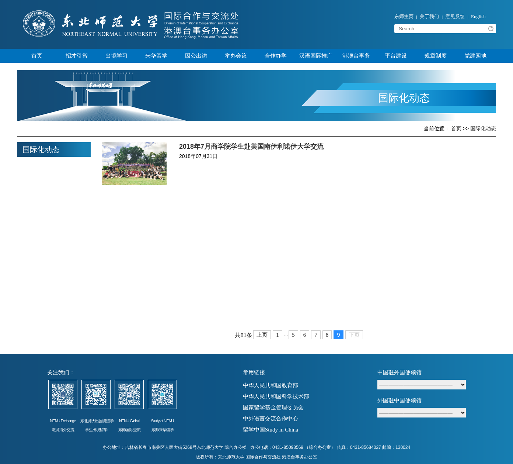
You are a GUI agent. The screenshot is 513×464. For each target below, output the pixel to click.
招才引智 (77, 56)
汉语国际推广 (315, 56)
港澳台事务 (356, 56)
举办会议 (236, 56)
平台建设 (396, 56)
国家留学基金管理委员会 (273, 407)
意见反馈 (455, 16)
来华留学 (156, 56)
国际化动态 (483, 128)
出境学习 (116, 56)
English (478, 16)
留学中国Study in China (270, 430)
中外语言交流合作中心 (270, 419)
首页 (36, 56)
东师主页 (403, 16)
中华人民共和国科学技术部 (276, 396)
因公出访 (196, 56)
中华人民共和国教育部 (270, 385)
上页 (262, 335)
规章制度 (436, 56)
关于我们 (429, 16)
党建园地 (475, 56)
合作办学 (276, 56)
